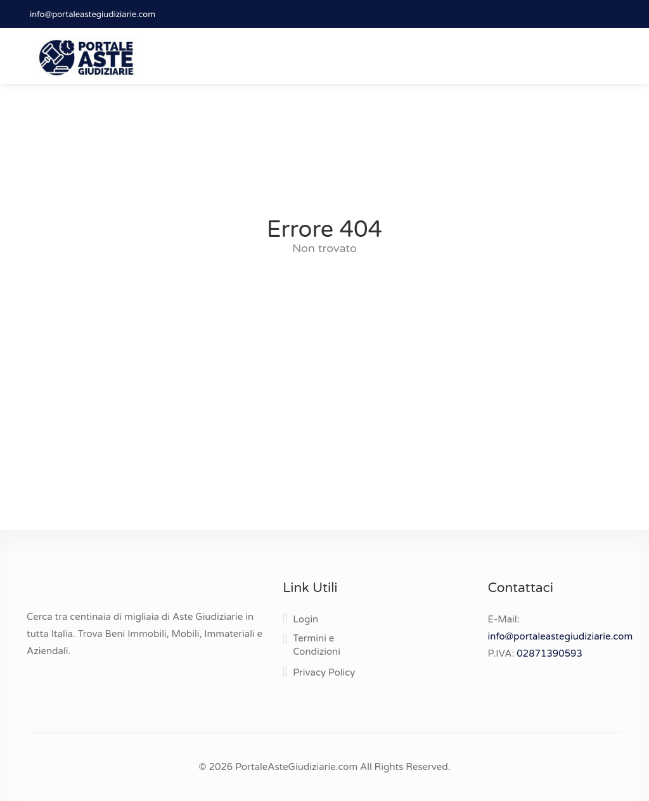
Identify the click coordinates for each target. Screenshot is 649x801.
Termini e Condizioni (316, 645)
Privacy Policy (324, 672)
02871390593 (549, 653)
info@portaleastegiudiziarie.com (92, 14)
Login (305, 619)
